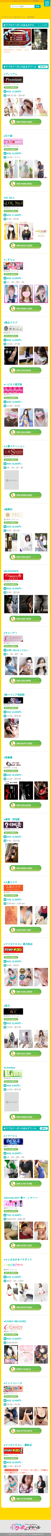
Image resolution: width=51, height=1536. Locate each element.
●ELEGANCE (11, 571)
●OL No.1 (9, 197)
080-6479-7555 (24, 743)
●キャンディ (10, 633)
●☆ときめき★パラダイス (18, 1259)
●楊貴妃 (8, 509)
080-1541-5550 (24, 992)
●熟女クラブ (10, 322)
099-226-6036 (23, 805)
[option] (25, 41)
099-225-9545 (23, 370)
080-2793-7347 (24, 1245)
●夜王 (7, 1005)
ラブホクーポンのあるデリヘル (13, 17)
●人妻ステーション (14, 446)
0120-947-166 (23, 930)
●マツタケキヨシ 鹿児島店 (18, 944)
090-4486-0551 (24, 183)
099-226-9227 (23, 557)
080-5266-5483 (24, 122)
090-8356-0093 (24, 495)
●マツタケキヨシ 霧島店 (18, 1445)
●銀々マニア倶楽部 (14, 694)
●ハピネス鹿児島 (13, 384)
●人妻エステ (10, 882)
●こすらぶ (9, 259)
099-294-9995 (23, 432)
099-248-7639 (23, 619)
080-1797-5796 (24, 1183)
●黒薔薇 (8, 757)
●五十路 (8, 136)
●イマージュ (10, 1136)
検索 (37, 6)
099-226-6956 (23, 680)
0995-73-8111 (23, 1369)
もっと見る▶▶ (42, 25)
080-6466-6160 (24, 1117)
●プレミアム (10, 74)
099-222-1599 (23, 1053)
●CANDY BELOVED (15, 1321)
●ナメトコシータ (13, 1383)
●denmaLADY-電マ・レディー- (21, 1197)
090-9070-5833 (24, 1307)
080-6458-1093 (24, 868)
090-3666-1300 (24, 308)
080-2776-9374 (24, 1431)
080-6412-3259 (24, 245)
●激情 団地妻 (12, 819)
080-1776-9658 (24, 1499)
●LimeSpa (9, 1067)
